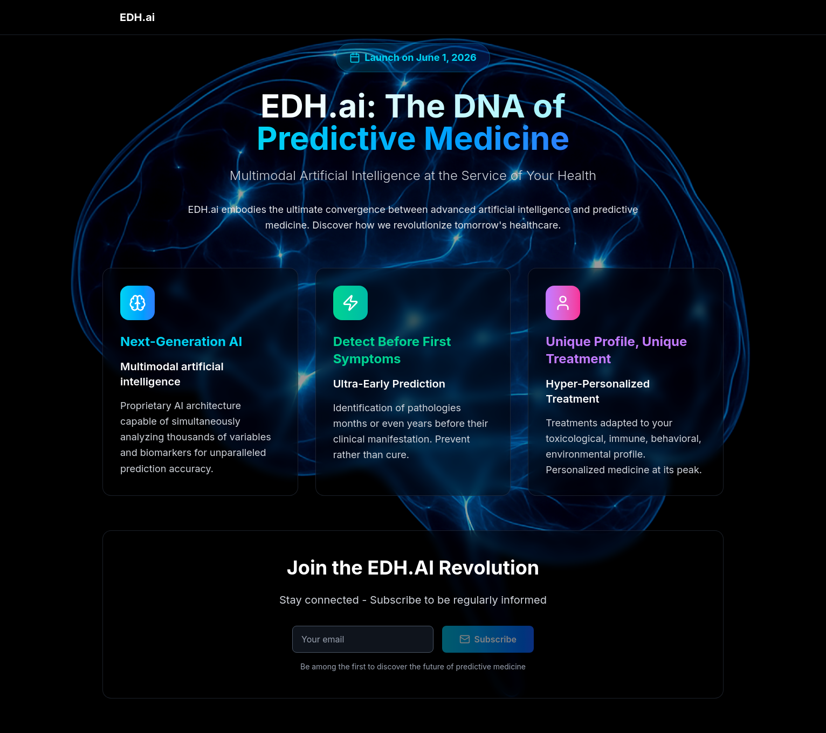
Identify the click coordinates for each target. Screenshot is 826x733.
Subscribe (488, 639)
